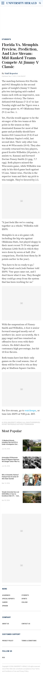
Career (4, 602)
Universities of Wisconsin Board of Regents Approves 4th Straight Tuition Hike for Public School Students (10, 459)
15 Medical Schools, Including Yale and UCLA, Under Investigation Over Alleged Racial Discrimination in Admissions (11, 442)
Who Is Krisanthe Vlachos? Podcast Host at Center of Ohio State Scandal (10, 477)
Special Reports (8, 599)
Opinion (5, 606)
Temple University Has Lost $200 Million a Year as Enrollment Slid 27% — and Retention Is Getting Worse (10, 494)
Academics (6, 595)
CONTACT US (26, 624)
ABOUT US (5, 624)
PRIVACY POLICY (7, 641)
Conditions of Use (10, 671)
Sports (24, 599)
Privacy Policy (23, 671)
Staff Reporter (11, 73)
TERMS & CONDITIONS (29, 641)
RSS (3, 657)
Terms (37, 669)
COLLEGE (25, 602)
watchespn (30, 410)
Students (6, 39)
